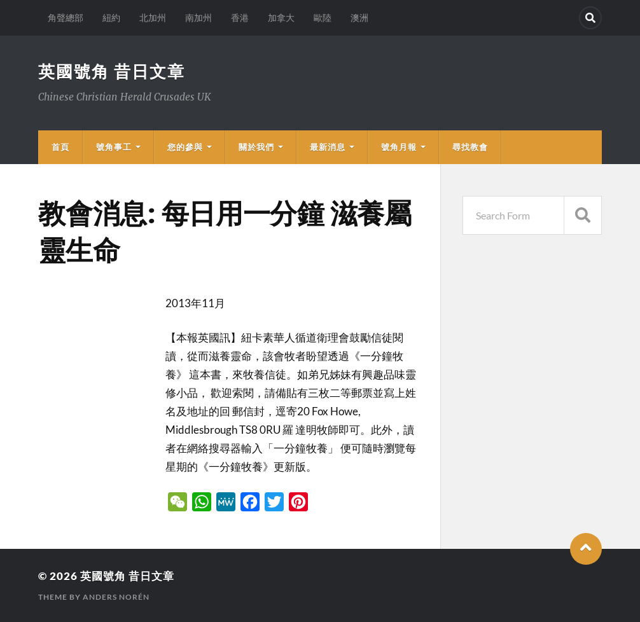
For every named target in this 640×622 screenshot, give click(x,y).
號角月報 (399, 147)
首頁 (60, 147)
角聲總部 (65, 17)
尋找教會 (470, 147)
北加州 (152, 17)
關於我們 (256, 147)
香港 (240, 17)
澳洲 (359, 17)
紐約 (111, 17)
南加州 (198, 17)
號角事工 (114, 147)
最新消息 (327, 147)
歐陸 (322, 17)
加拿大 (281, 17)
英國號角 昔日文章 (111, 71)
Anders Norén (116, 597)
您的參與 (185, 147)
